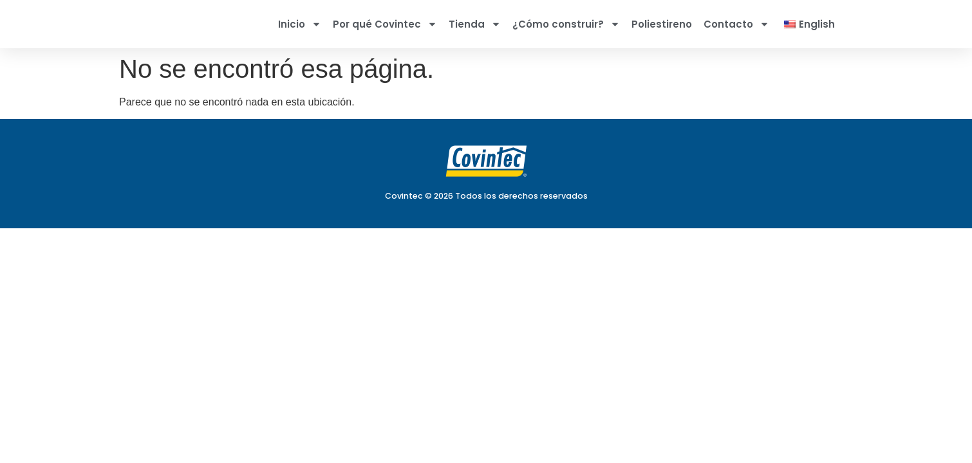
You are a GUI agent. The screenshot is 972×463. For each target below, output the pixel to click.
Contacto (736, 24)
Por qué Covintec (385, 24)
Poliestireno (661, 24)
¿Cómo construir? (566, 24)
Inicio (299, 24)
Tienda (475, 24)
